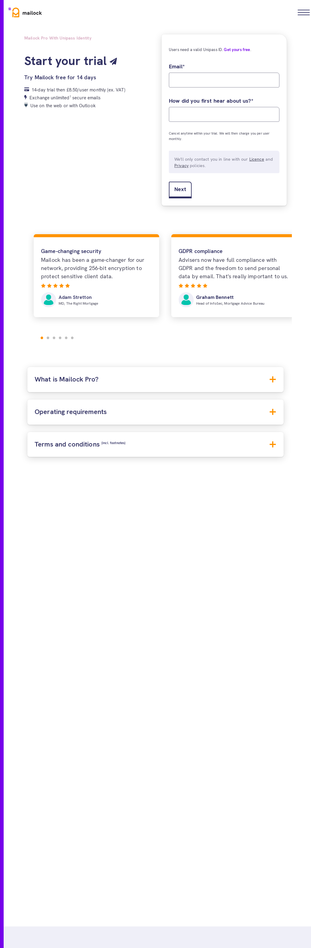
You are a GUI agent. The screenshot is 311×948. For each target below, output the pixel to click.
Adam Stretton (75, 297)
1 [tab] (42, 338)
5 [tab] (66, 338)
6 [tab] (72, 338)
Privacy (181, 165)
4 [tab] (60, 338)
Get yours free (237, 49)
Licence (256, 159)
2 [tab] (48, 338)
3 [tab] (54, 338)
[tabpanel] (96, 275)
